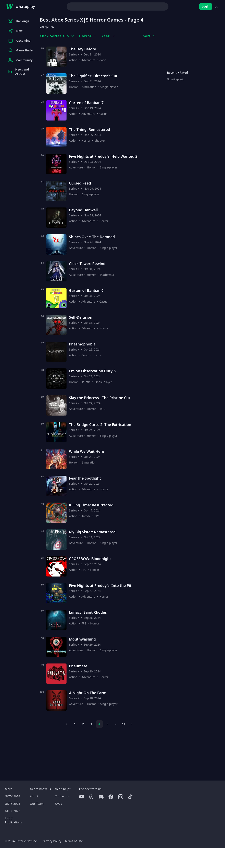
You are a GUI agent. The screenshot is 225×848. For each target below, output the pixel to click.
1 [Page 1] (75, 724)
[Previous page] (66, 724)
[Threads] (91, 796)
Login (206, 6)
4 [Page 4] (99, 724)
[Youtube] (81, 796)
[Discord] (101, 796)
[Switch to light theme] (216, 6)
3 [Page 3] (91, 724)
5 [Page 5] (107, 724)
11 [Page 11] (123, 724)
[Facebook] (110, 796)
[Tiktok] (130, 796)
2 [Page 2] (83, 724)
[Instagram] (120, 796)
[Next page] (131, 724)
